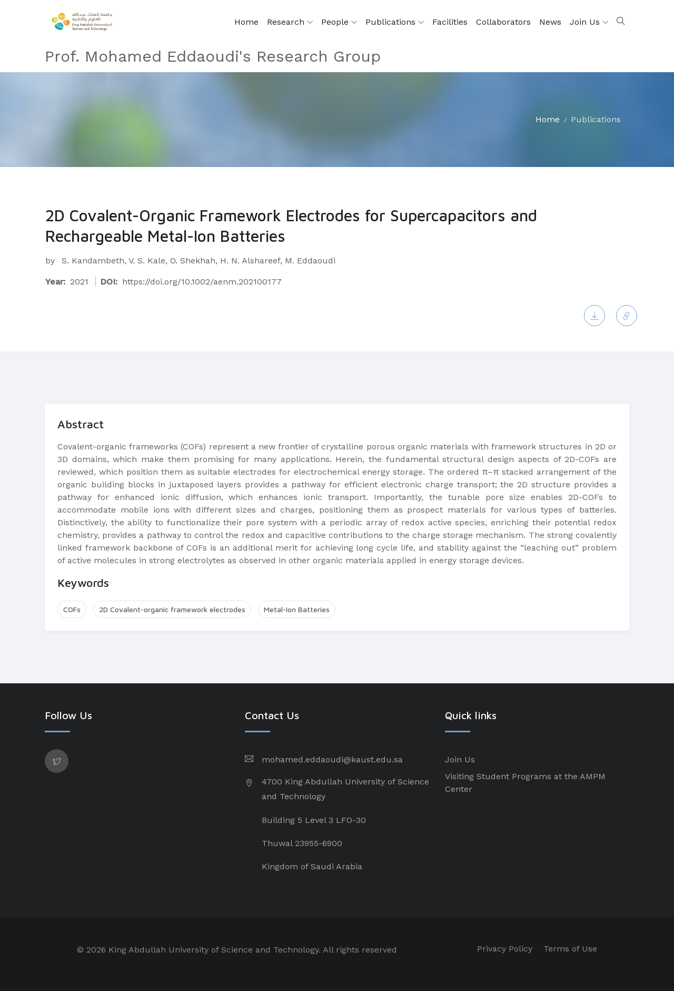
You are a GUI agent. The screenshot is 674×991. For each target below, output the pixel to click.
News (550, 22)
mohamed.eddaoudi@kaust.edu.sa (332, 759)
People (339, 22)
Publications (394, 22)
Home (246, 22)
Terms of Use (570, 949)
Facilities (450, 22)
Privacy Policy (504, 949)
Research (290, 22)
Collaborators (503, 22)
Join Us (589, 22)
